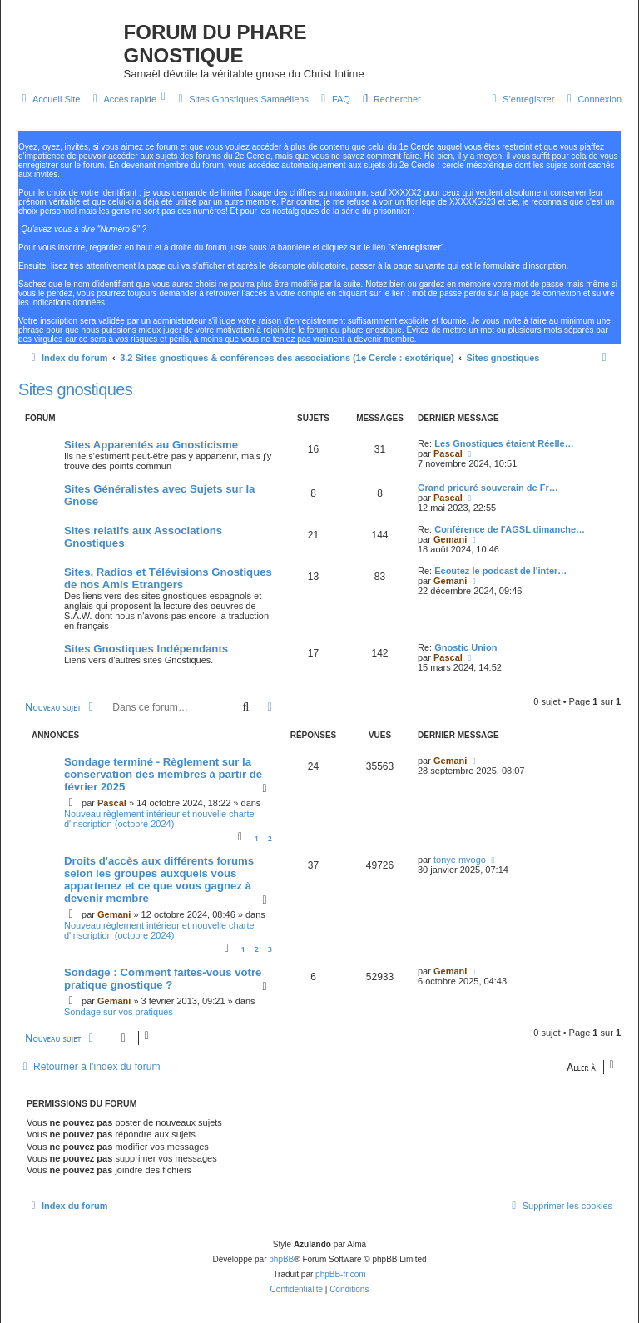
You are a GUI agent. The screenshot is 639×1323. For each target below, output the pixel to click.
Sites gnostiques (75, 389)
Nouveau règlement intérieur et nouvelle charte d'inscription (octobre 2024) (159, 819)
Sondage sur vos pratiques (118, 1012)
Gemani (450, 539)
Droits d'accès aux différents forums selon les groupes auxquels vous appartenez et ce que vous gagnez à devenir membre (159, 879)
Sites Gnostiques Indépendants (146, 648)
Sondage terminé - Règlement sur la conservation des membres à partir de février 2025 (163, 774)
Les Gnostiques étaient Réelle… (504, 443)
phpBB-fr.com (340, 1274)
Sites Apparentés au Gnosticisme (151, 445)
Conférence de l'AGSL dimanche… (509, 529)
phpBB (281, 1259)
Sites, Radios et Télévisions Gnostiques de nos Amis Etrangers (168, 578)
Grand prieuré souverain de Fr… (488, 488)
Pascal (448, 453)
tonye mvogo (459, 860)
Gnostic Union (465, 647)
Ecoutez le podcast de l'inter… (500, 571)
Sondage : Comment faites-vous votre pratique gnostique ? (162, 978)
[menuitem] (48, 99)
